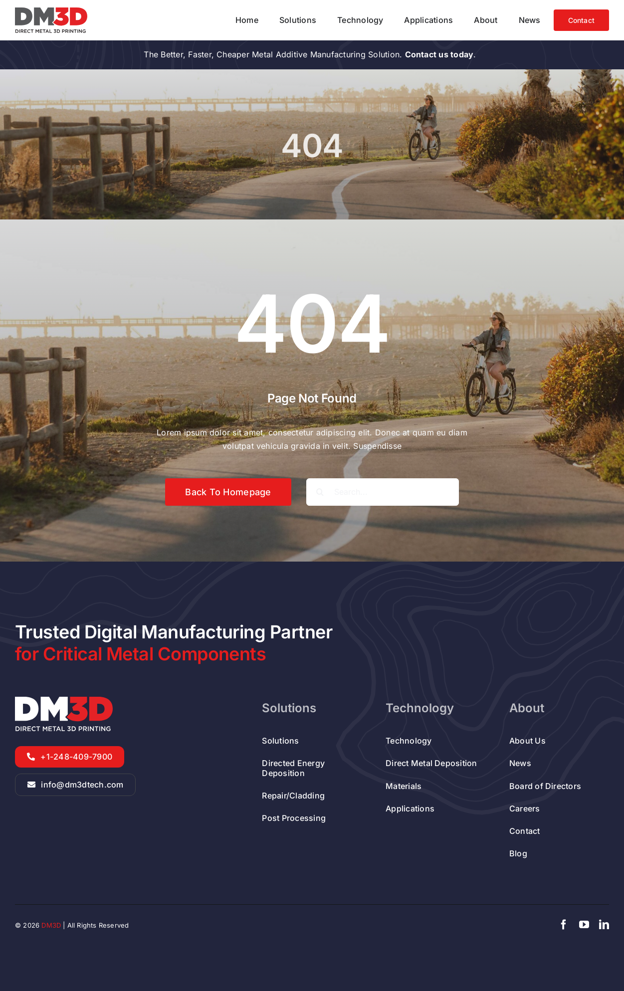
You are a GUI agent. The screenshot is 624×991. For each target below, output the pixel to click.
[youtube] (584, 925)
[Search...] (382, 492)
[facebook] (564, 925)
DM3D (51, 925)
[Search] (320, 492)
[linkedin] (604, 925)
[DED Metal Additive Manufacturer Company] (51, 11)
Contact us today (439, 54)
